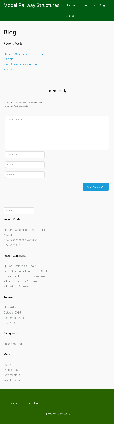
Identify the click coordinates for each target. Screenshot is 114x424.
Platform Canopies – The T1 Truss (25, 54)
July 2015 (10, 323)
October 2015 (12, 312)
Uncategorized (13, 344)
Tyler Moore (63, 413)
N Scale (8, 59)
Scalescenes (39, 276)
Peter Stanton (12, 271)
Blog (102, 5)
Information (72, 5)
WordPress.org (13, 380)
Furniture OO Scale (24, 266)
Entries (11, 370)
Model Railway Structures (31, 5)
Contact (70, 16)
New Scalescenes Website (20, 64)
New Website (12, 69)
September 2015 (14, 317)
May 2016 (10, 307)
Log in (7, 365)
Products (89, 5)
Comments (13, 375)
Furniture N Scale (26, 281)
